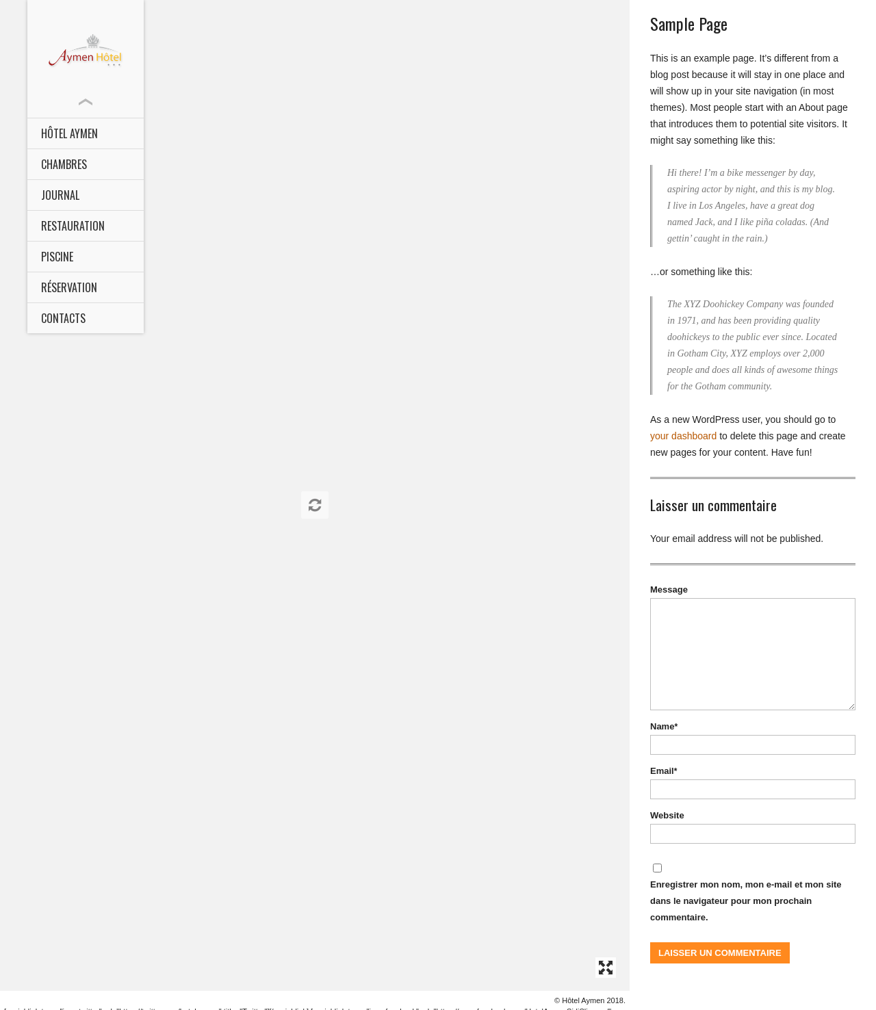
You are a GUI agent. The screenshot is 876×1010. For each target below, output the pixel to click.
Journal (60, 195)
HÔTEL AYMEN (69, 133)
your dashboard (683, 435)
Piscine (57, 256)
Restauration (73, 226)
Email (663, 771)
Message (669, 589)
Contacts (63, 318)
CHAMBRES (64, 164)
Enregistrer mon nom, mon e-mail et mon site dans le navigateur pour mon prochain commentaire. (746, 900)
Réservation (69, 287)
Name (664, 726)
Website (667, 815)
